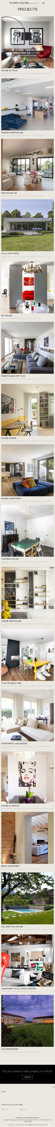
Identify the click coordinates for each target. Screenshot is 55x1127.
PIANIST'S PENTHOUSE (12, 133)
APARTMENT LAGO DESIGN (14, 744)
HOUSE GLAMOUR (10, 806)
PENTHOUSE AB (9, 193)
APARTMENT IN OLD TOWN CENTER (18, 989)
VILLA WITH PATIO (10, 253)
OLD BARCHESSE (9, 1049)
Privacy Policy (11, 1124)
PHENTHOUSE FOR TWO (13, 376)
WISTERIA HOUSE (10, 559)
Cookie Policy (20, 1124)
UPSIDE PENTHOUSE (11, 621)
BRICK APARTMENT (10, 866)
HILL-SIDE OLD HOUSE (12, 927)
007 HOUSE (6, 316)
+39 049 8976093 (44, 1120)
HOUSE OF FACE (9, 71)
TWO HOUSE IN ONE (11, 683)
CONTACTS (27, 1077)
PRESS (3, 1091)
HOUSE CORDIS (8, 438)
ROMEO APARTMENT (11, 499)
